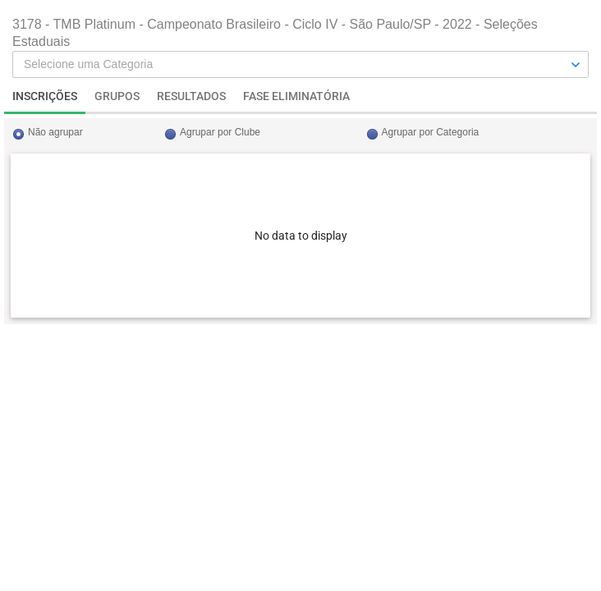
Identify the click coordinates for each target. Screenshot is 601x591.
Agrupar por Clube (220, 132)
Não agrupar (55, 132)
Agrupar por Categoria (430, 132)
